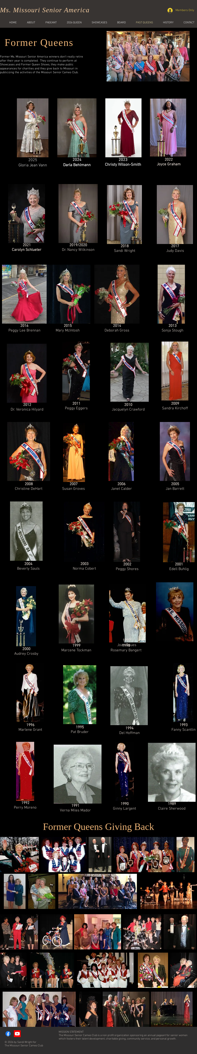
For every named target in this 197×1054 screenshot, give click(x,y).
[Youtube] (17, 1033)
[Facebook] (8, 1033)
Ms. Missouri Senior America (45, 10)
